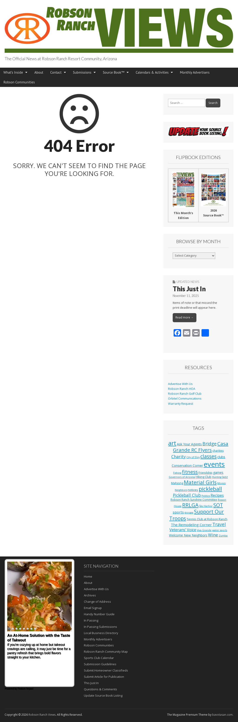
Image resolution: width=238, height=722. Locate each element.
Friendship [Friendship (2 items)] (205, 473)
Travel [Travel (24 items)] (219, 524)
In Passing (91, 620)
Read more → (184, 317)
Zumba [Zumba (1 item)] (223, 535)
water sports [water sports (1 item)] (219, 530)
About (38, 72)
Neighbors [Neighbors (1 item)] (181, 490)
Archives (90, 595)
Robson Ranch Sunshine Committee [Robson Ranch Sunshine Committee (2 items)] (194, 500)
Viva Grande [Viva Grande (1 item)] (204, 530)
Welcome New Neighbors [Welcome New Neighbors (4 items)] (188, 535)
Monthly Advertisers (194, 72)
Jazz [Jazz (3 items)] (225, 477)
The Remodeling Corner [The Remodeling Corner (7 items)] (191, 524)
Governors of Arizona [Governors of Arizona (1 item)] (182, 477)
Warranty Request (180, 404)
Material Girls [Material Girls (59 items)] (200, 482)
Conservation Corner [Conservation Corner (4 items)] (187, 465)
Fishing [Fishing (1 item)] (177, 472)
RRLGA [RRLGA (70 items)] (190, 505)
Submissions (82, 72)
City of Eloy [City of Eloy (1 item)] (193, 457)
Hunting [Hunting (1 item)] (216, 477)
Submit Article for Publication (104, 677)
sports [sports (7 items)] (178, 512)
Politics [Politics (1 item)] (206, 495)
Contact (56, 72)
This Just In (189, 289)
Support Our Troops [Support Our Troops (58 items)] (196, 514)
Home (88, 576)
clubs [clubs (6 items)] (221, 456)
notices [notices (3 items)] (193, 490)
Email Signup (93, 608)
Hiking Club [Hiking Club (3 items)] (203, 477)
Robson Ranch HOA (181, 389)
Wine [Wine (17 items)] (213, 535)
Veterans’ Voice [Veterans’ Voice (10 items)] (182, 529)
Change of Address (97, 601)
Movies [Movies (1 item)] (221, 483)
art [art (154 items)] (172, 443)
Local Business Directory (101, 633)
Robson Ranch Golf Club (185, 394)
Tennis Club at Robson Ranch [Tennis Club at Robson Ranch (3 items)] (207, 519)
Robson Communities (19, 82)
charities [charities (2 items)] (218, 451)
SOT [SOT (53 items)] (218, 505)
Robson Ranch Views (42, 715)
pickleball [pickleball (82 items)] (210, 489)
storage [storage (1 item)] (189, 512)
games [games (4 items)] (218, 472)
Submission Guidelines (100, 664)
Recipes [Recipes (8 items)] (217, 495)
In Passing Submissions (100, 627)
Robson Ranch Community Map (106, 651)
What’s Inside (13, 72)
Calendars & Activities (152, 72)
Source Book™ (113, 72)
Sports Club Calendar (99, 658)
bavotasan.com (222, 715)
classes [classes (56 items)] (208, 456)
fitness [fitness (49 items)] (190, 471)
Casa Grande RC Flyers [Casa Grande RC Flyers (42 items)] (200, 446)
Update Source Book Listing (103, 695)
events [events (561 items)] (214, 464)
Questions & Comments (100, 689)
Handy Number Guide (99, 614)
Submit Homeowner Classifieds (106, 670)
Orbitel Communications (185, 399)
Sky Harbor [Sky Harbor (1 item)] (206, 506)
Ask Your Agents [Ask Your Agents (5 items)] (189, 444)
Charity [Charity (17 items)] (178, 456)
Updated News (187, 282)
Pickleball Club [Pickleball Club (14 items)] (187, 495)
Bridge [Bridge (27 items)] (209, 443)
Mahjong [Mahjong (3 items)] (177, 483)
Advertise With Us (180, 384)
